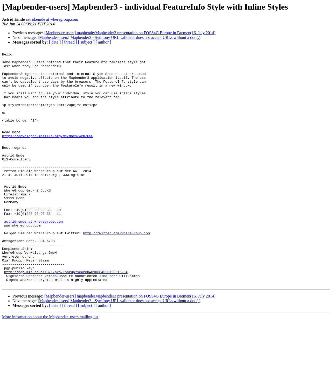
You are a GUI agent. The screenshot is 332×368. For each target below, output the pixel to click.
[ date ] (55, 42)
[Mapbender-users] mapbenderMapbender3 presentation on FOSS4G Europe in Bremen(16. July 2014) (130, 33)
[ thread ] (69, 42)
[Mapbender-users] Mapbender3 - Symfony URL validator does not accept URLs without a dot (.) (119, 37)
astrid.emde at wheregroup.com (52, 19)
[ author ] (103, 42)
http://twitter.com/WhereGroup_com (116, 269)
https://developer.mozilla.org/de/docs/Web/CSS (47, 153)
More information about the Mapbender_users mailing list (50, 363)
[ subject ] (86, 42)
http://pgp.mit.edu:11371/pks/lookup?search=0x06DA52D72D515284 (66, 316)
